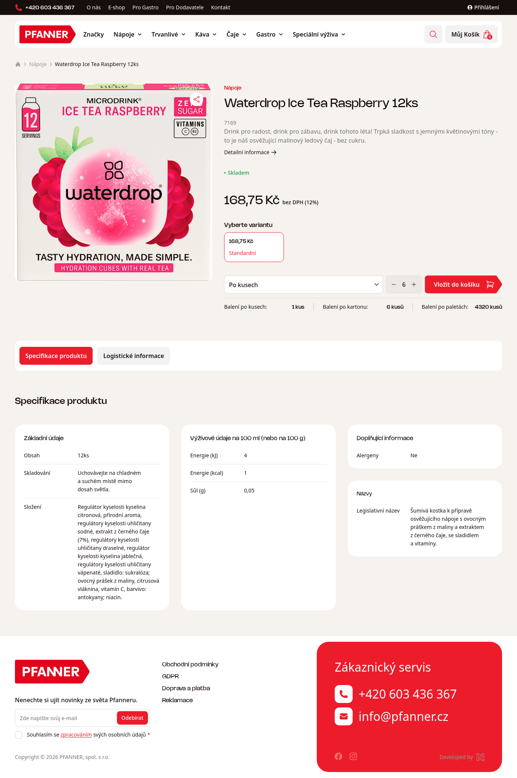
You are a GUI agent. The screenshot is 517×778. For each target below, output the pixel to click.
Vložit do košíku (464, 285)
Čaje (236, 34)
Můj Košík (471, 35)
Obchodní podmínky (190, 663)
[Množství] (403, 286)
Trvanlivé (169, 34)
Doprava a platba (186, 687)
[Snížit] (394, 286)
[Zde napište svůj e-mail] (82, 717)
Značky (93, 34)
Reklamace (177, 699)
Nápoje (128, 34)
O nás (94, 7)
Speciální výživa (319, 34)
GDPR (170, 675)
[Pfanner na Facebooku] (338, 757)
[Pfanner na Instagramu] (353, 757)
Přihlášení (483, 7)
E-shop (116, 7)
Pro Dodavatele (185, 7)
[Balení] (304, 286)
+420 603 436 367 (45, 7)
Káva (206, 34)
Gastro (269, 34)
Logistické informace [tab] (133, 357)
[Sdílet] (196, 99)
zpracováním (76, 734)
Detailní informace (250, 153)
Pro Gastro (146, 7)
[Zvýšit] (414, 286)
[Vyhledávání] (433, 34)
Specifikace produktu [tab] (56, 357)
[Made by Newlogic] (462, 757)
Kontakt (220, 7)
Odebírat (132, 717)
